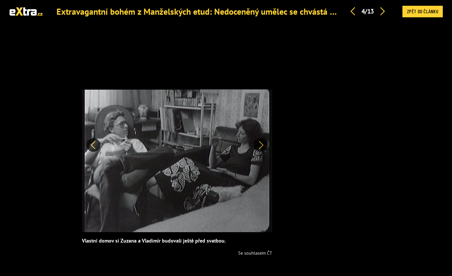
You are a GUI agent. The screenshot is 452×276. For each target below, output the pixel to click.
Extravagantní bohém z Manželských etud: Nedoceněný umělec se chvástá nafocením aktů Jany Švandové (249, 11)
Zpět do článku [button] (422, 11)
